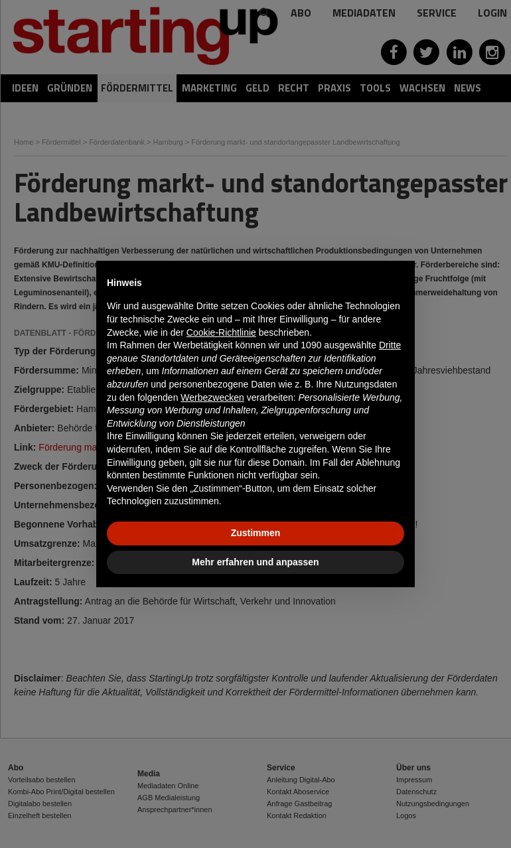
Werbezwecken (212, 397)
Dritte (390, 345)
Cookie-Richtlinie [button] (221, 332)
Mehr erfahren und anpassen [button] (255, 562)
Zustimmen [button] (256, 533)
